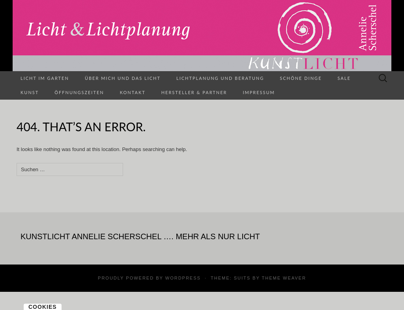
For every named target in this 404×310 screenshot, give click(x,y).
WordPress (183, 278)
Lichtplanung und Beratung (220, 78)
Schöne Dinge (301, 78)
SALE (344, 78)
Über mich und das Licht (123, 78)
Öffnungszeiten (79, 92)
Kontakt (133, 92)
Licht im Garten (45, 78)
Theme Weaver (284, 278)
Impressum (259, 92)
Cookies (42, 307)
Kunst (30, 92)
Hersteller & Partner (194, 92)
